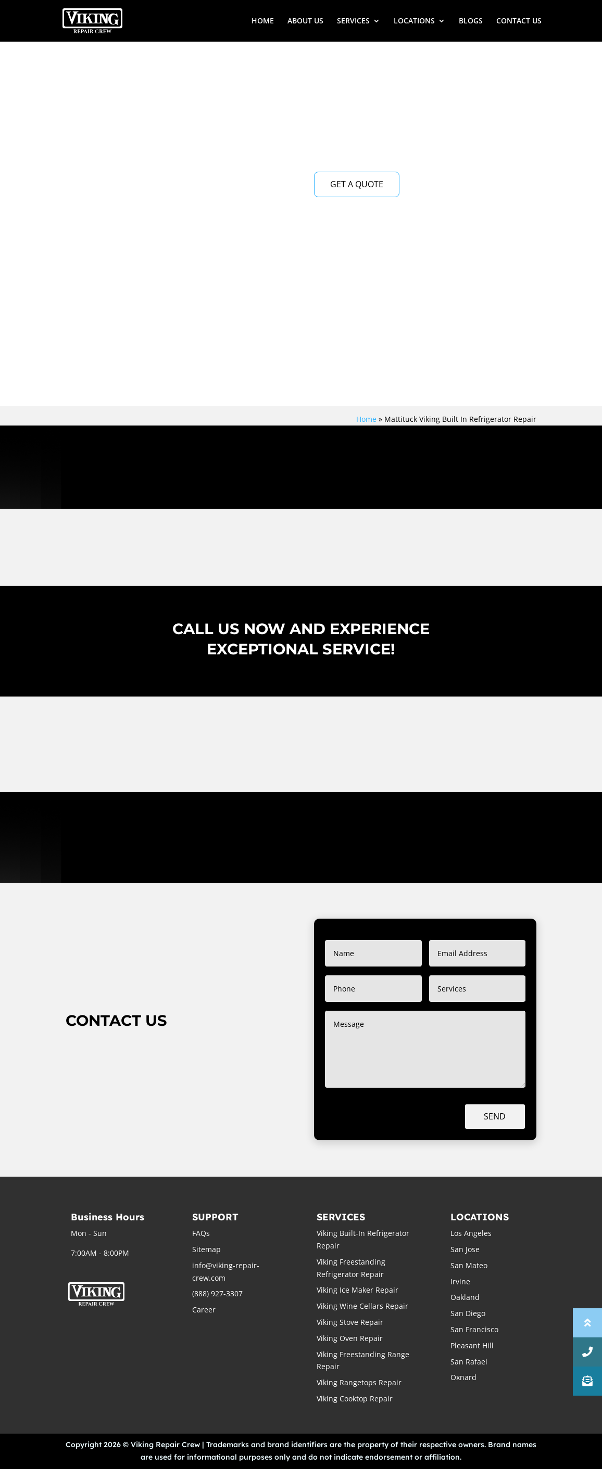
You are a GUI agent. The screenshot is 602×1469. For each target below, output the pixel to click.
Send (495, 1116)
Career (204, 1310)
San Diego (467, 1313)
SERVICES (353, 21)
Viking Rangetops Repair (359, 1382)
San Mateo (468, 1265)
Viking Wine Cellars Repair (362, 1306)
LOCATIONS (414, 21)
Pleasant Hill (472, 1345)
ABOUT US (305, 21)
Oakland (465, 1297)
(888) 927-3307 (217, 1293)
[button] (587, 1381)
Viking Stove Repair (350, 1322)
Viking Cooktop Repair (355, 1398)
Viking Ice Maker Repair (357, 1290)
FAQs (201, 1233)
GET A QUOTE (356, 184)
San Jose (465, 1249)
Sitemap (206, 1249)
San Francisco (474, 1329)
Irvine (460, 1281)
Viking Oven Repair (350, 1338)
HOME (263, 21)
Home (366, 419)
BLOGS (471, 21)
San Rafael (468, 1362)
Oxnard (463, 1377)
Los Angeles (471, 1233)
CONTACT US (519, 21)
